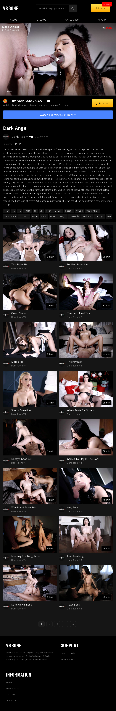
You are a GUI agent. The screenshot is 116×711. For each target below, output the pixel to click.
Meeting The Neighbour (25, 556)
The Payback (74, 361)
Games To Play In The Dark (83, 459)
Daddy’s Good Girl (21, 459)
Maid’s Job (17, 361)
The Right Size (19, 264)
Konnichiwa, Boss (21, 604)
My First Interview (77, 264)
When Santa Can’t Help (80, 410)
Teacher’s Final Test (79, 313)
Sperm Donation (21, 410)
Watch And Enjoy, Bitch (24, 507)
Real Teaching (75, 556)
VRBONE (10, 8)
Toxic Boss (73, 604)
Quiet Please (18, 313)
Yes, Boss (72, 507)
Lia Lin (17, 144)
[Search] (72, 8)
